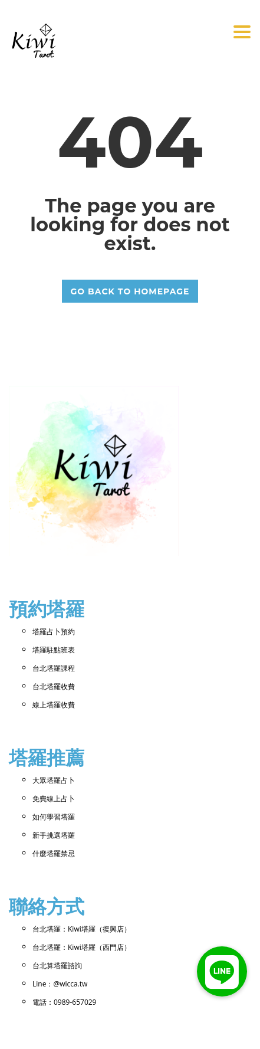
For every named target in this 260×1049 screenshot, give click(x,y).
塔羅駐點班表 (53, 650)
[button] (222, 971)
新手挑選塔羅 (53, 835)
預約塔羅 (46, 609)
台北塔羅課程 (53, 668)
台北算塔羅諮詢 (57, 966)
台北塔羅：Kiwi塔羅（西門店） (81, 947)
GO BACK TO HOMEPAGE (130, 291)
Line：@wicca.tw (59, 984)
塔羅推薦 (46, 757)
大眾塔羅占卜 (53, 780)
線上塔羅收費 (53, 705)
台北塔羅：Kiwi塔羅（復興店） (81, 929)
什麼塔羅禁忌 (53, 853)
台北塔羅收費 (53, 686)
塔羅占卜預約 (53, 632)
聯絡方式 (46, 906)
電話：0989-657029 (64, 1002)
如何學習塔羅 (53, 817)
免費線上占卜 (53, 799)
